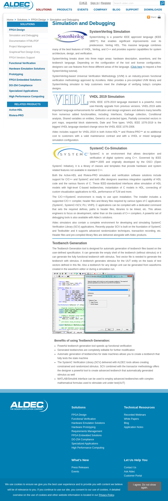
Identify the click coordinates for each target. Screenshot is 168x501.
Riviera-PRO (16, 115)
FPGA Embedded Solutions (25, 79)
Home (10, 19)
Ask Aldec (129, 471)
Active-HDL (16, 109)
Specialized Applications (23, 91)
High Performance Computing (26, 96)
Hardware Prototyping (83, 427)
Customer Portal (133, 475)
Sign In (94, 3)
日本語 (83, 3)
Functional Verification (22, 63)
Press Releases (80, 467)
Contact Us (130, 467)
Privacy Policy (106, 495)
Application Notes (133, 427)
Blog (126, 423)
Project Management (20, 46)
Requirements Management (86, 431)
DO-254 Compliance (20, 85)
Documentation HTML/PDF (24, 41)
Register (106, 3)
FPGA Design (17, 29)
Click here (136, 66)
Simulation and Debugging (23, 35)
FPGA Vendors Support (22, 57)
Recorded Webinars (135, 414)
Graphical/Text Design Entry (24, 52)
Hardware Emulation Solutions (27, 68)
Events (75, 471)
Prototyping (16, 74)
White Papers (131, 418)
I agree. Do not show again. (144, 486)
